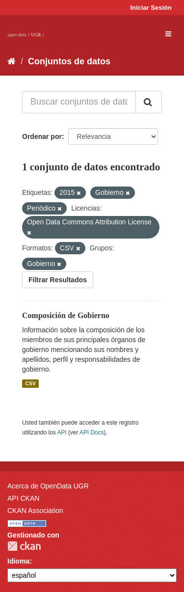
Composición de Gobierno (65, 315)
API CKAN (23, 498)
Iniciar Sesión (151, 7)
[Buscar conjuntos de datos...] (79, 102)
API (61, 432)
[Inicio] (11, 61)
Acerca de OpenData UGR (48, 486)
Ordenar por (42, 136)
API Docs (91, 432)
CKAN (24, 546)
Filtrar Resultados (57, 280)
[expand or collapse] (168, 34)
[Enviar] (148, 102)
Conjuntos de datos (69, 61)
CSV (30, 383)
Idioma (18, 561)
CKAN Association (35, 510)
